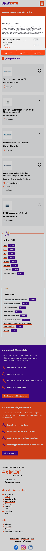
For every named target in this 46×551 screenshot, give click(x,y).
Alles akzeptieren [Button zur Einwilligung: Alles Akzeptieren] (38, 52)
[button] (35, 40)
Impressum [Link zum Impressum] (4, 25)
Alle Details (7, 47)
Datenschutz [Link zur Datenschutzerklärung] (12, 25)
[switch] (36, 39)
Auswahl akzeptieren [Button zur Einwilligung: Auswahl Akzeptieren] (9, 52)
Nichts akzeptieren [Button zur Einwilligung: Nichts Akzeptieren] (24, 52)
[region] (23, 43)
